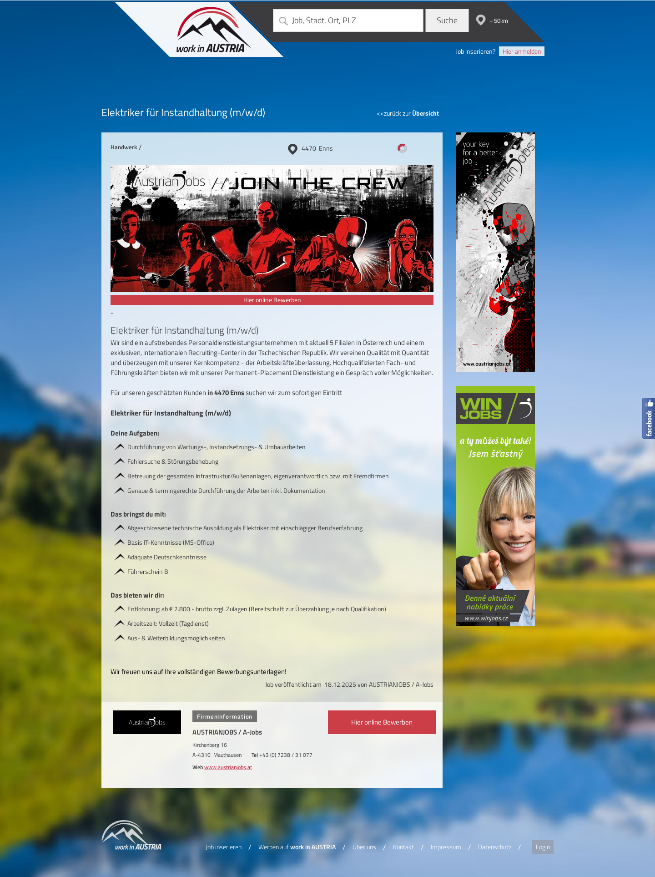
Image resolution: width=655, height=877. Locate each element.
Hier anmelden (522, 51)
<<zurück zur (408, 113)
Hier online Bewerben (272, 299)
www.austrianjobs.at (228, 767)
